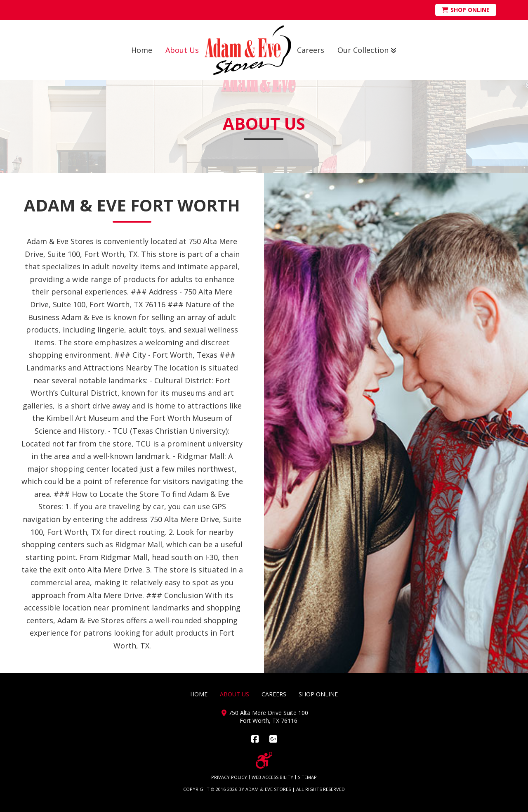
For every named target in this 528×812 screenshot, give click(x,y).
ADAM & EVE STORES (268, 789)
